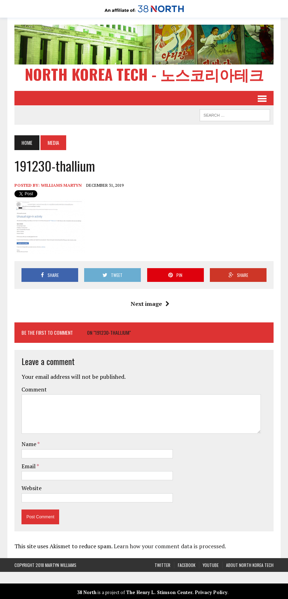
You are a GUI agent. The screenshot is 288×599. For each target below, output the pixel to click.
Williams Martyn (61, 185)
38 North (86, 592)
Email (29, 466)
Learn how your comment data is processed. (170, 546)
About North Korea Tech (250, 565)
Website (31, 488)
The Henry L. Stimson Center (159, 592)
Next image (150, 304)
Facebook (186, 565)
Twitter (162, 565)
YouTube (211, 565)
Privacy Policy (211, 592)
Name (29, 444)
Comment (34, 389)
